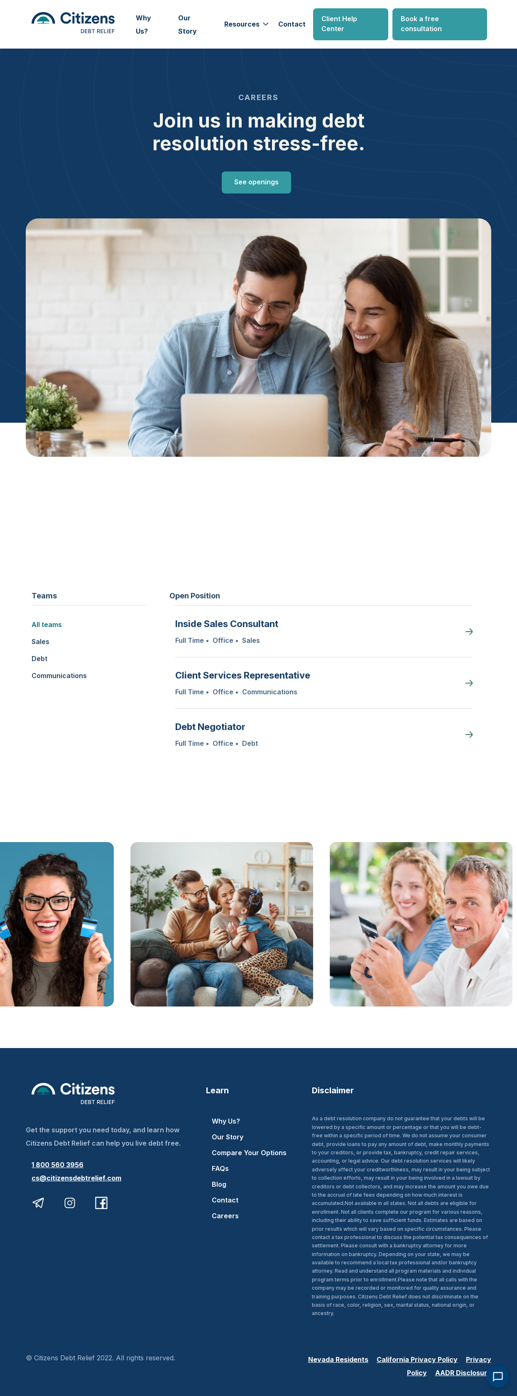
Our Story (187, 24)
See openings (256, 182)
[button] (245, 24)
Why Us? (143, 24)
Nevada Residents (338, 1359)
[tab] (89, 621)
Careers (225, 1216)
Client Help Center (339, 24)
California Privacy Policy (417, 1359)
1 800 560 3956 (57, 1165)
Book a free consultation (421, 24)
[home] (80, 24)
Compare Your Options (249, 1153)
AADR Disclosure (463, 1373)
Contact (292, 24)
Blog (219, 1184)
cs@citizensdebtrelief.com (76, 1178)
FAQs (220, 1168)
